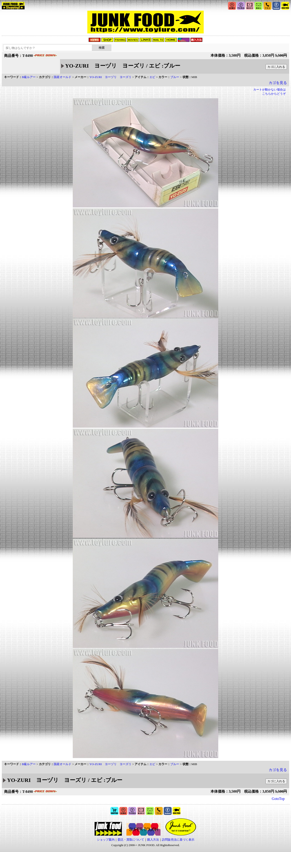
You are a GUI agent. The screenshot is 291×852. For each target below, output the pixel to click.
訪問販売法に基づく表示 (178, 839)
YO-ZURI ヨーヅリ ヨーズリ (110, 77)
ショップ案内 (106, 839)
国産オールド (62, 77)
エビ (152, 77)
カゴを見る (278, 83)
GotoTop (278, 799)
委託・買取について (131, 839)
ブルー (174, 77)
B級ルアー (29, 77)
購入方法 (153, 839)
